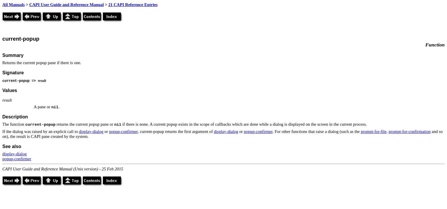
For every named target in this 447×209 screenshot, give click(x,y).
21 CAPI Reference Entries (133, 4)
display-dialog (91, 131)
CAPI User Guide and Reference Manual (66, 4)
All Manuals (13, 4)
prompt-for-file (373, 131)
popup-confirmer (123, 131)
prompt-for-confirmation (410, 131)
